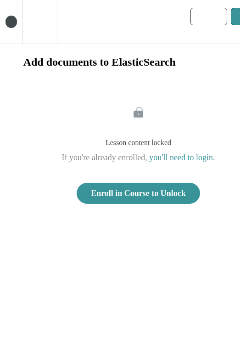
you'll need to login (181, 157)
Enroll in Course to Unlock (138, 193)
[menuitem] (39, 22)
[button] (11, 22)
